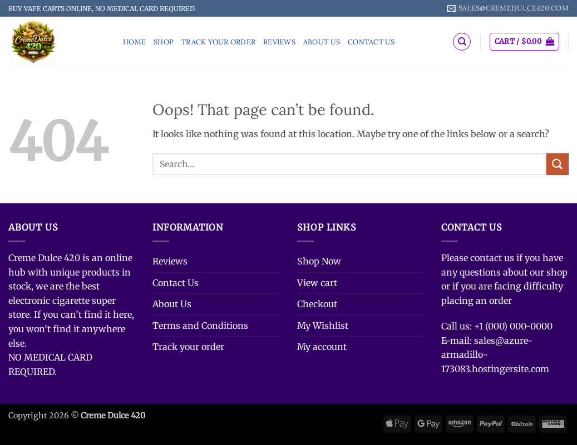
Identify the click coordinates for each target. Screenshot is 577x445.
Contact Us (371, 42)
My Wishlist (322, 325)
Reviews (279, 42)
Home (134, 42)
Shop (164, 42)
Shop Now (319, 261)
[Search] (462, 42)
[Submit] (557, 164)
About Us (321, 42)
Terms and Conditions (200, 325)
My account (322, 346)
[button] (524, 42)
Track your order (218, 42)
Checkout (317, 303)
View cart (317, 282)
